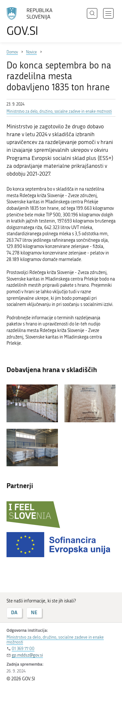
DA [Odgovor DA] (14, 612)
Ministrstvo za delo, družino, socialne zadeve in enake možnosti (59, 111)
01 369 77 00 (23, 648)
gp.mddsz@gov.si (27, 655)
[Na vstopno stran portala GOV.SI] (33, 22)
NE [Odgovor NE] (34, 612)
